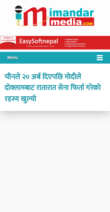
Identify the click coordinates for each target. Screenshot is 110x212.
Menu (12, 57)
